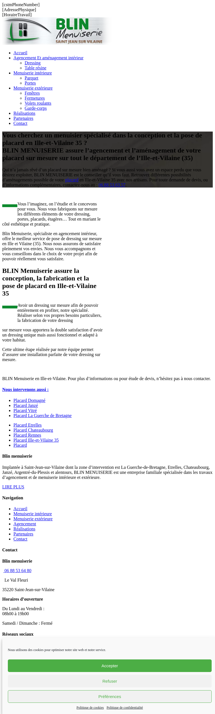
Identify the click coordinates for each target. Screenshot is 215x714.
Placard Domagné (29, 400)
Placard (20, 445)
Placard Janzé (25, 405)
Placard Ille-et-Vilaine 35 (36, 440)
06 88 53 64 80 (17, 570)
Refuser (109, 681)
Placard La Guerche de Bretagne (42, 415)
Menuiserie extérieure (33, 518)
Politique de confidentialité (125, 708)
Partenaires (23, 534)
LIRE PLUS (13, 486)
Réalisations (24, 528)
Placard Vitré (25, 410)
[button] (25, 389)
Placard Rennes (27, 435)
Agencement (24, 523)
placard (71, 179)
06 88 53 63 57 (112, 184)
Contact (20, 539)
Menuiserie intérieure (32, 513)
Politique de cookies (90, 708)
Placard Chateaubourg (33, 430)
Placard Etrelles (27, 425)
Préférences (110, 696)
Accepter (109, 665)
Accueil (20, 508)
